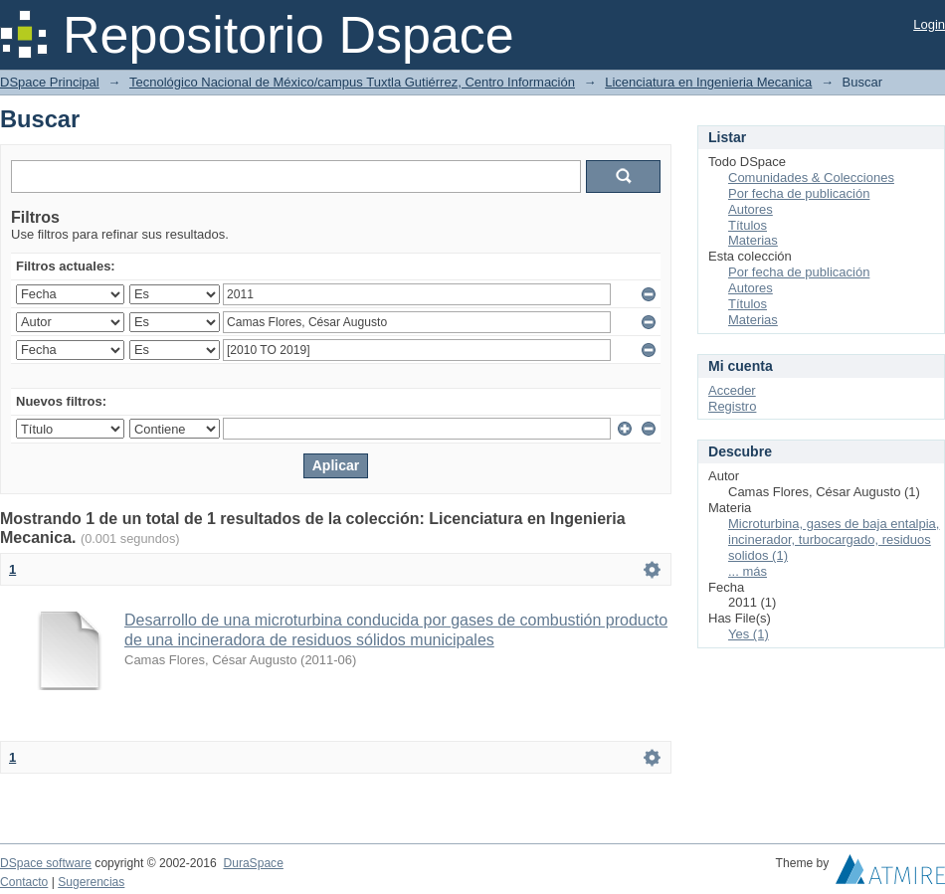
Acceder (732, 390)
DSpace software (46, 863)
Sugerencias (91, 882)
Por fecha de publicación (798, 193)
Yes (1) (748, 633)
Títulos (747, 225)
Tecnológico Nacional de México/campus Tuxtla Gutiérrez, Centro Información (352, 82)
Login (929, 24)
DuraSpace (253, 863)
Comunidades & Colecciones (811, 177)
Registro (732, 406)
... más (747, 571)
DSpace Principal (49, 82)
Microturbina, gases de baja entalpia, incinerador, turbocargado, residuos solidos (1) (833, 539)
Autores (750, 209)
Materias (753, 240)
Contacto (24, 882)
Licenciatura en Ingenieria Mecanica (708, 82)
